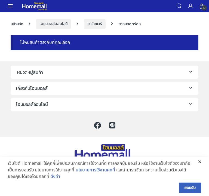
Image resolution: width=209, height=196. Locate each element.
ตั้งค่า (55, 183)
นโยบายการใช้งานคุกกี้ (95, 176)
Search (179, 6)
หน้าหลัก (17, 24)
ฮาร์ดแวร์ (94, 24)
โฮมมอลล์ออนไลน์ (53, 24)
